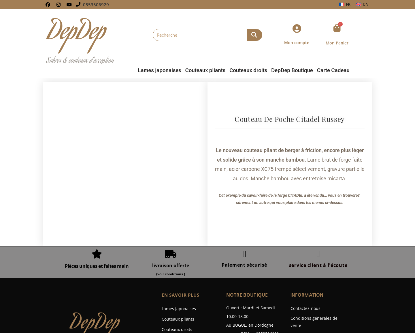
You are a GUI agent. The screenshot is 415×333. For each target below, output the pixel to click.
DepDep (95, 256)
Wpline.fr (225, 320)
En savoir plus (182, 227)
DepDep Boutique (292, 70)
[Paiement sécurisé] (244, 186)
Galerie (169, 292)
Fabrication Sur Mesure (184, 303)
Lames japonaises (159, 70)
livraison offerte (170, 197)
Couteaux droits (248, 70)
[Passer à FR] (345, 4)
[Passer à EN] (362, 4)
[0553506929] (78, 4)
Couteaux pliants (205, 70)
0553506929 (96, 4)
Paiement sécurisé (244, 197)
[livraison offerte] (170, 186)
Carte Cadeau (333, 70)
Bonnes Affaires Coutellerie (188, 282)
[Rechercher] (254, 35)
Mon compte (296, 42)
